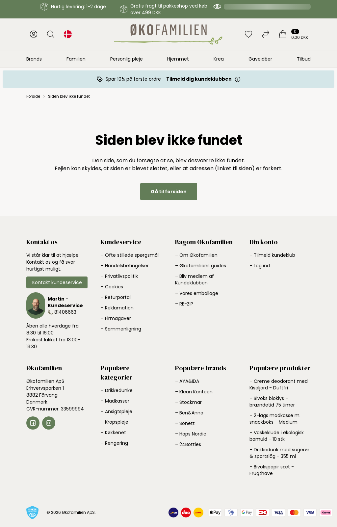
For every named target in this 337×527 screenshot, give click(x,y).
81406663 (65, 312)
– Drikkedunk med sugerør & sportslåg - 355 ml (279, 453)
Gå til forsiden (169, 191)
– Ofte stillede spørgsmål (130, 255)
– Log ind (259, 265)
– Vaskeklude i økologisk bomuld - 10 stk (276, 435)
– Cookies (112, 286)
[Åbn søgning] (50, 34)
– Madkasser (115, 401)
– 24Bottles (188, 444)
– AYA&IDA (187, 381)
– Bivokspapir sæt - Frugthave (271, 470)
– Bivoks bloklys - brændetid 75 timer (272, 401)
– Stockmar (188, 402)
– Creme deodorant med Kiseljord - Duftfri (278, 384)
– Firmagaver (116, 318)
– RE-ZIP (184, 304)
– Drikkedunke (117, 390)
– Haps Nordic (190, 434)
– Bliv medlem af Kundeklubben (194, 279)
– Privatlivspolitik (119, 276)
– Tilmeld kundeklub (272, 255)
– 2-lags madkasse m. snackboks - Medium (274, 418)
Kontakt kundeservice (57, 282)
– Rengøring (114, 443)
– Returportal (116, 297)
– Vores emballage (196, 293)
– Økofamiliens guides (200, 265)
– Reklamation (117, 307)
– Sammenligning (121, 329)
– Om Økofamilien (196, 255)
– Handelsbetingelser (125, 265)
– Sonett (185, 423)
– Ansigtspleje (116, 411)
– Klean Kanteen (194, 391)
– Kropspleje (114, 422)
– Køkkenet (113, 432)
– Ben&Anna (189, 412)
